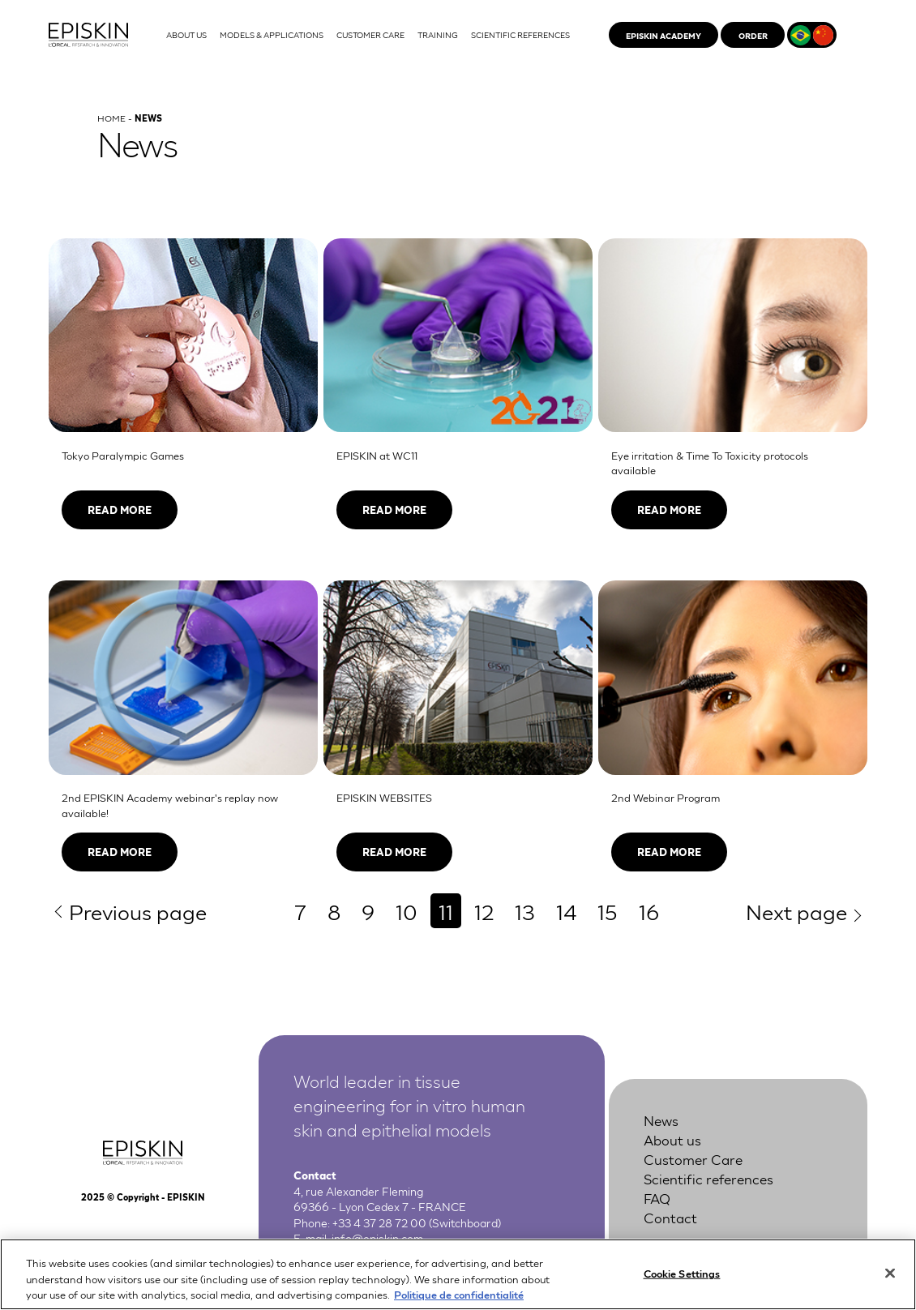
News (661, 1120)
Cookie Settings (682, 1280)
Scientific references (708, 1178)
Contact (670, 1217)
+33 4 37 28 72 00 (379, 1222)
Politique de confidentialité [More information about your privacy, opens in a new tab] (459, 1301)
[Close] (890, 1280)
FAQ (657, 1197)
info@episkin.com (377, 1238)
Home (111, 117)
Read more (120, 509)
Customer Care (693, 1158)
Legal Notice (670, 1241)
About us (672, 1139)
